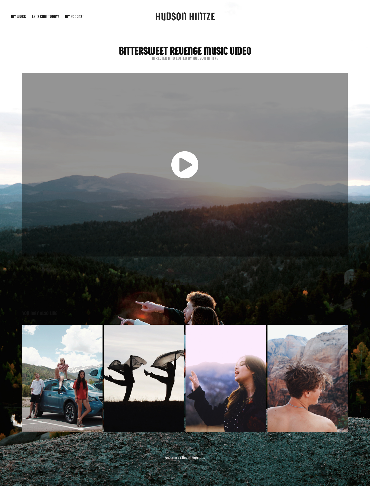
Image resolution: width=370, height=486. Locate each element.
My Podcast (74, 16)
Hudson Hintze (185, 16)
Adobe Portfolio (194, 457)
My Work (18, 16)
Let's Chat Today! (45, 16)
